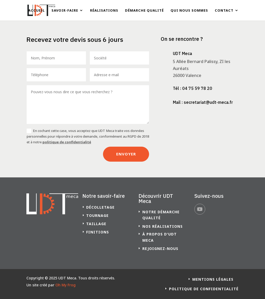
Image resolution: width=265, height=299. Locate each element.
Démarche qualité (144, 11)
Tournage (97, 215)
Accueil (36, 11)
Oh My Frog (65, 284)
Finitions (97, 232)
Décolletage (100, 207)
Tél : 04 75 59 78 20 (192, 88)
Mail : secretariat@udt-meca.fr (203, 102)
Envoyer (126, 153)
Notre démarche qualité (161, 215)
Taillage (96, 223)
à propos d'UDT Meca (159, 237)
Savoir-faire (64, 11)
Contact (224, 11)
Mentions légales (212, 279)
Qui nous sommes (189, 11)
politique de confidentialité (66, 142)
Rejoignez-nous (160, 248)
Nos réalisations (162, 226)
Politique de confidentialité (204, 288)
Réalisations (104, 11)
